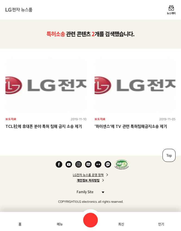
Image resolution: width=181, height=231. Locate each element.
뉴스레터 (171, 13)
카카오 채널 (108, 164)
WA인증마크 (121, 164)
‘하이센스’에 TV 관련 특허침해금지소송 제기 (131, 126)
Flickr (98, 164)
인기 (161, 224)
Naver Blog (88, 164)
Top (169, 155)
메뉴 (60, 224)
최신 (121, 224)
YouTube (68, 164)
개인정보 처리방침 (88, 180)
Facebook (59, 164)
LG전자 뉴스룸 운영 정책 (88, 175)
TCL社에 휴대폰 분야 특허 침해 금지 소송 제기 (43, 126)
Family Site (89, 191)
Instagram (78, 164)
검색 (90, 220)
